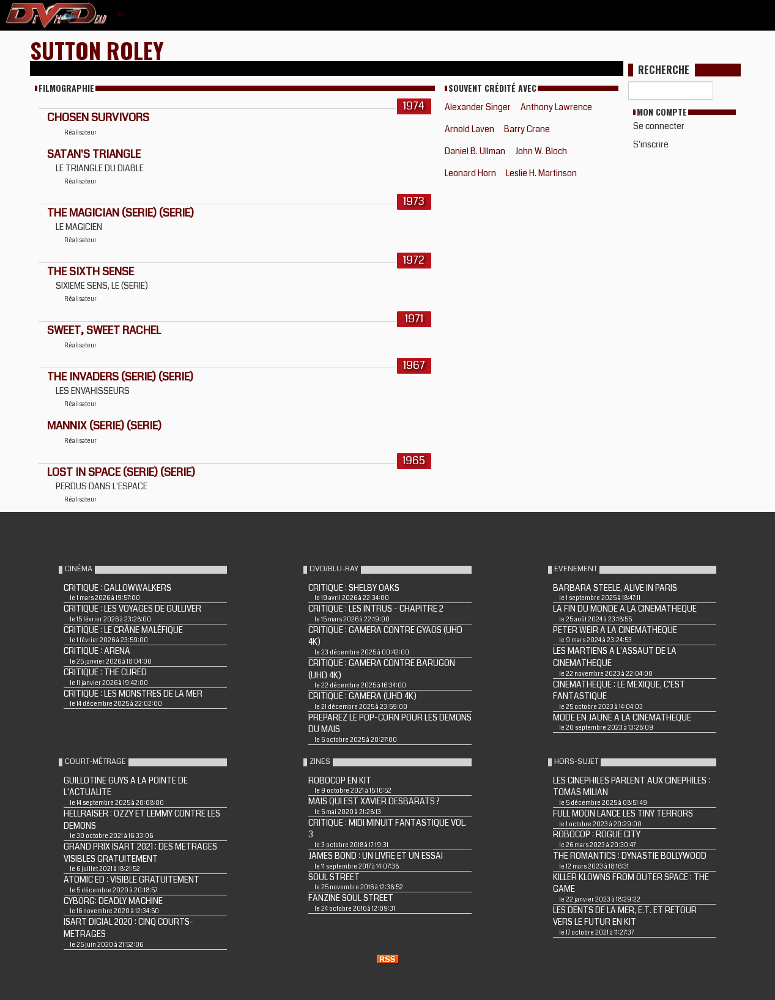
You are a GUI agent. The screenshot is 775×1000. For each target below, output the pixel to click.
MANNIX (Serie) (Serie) (104, 426)
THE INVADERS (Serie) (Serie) (120, 377)
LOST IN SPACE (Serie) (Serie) (121, 472)
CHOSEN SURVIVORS (98, 117)
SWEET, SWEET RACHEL (104, 330)
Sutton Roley (97, 50)
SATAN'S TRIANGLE (94, 154)
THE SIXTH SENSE (90, 272)
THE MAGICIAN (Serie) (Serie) (120, 213)
